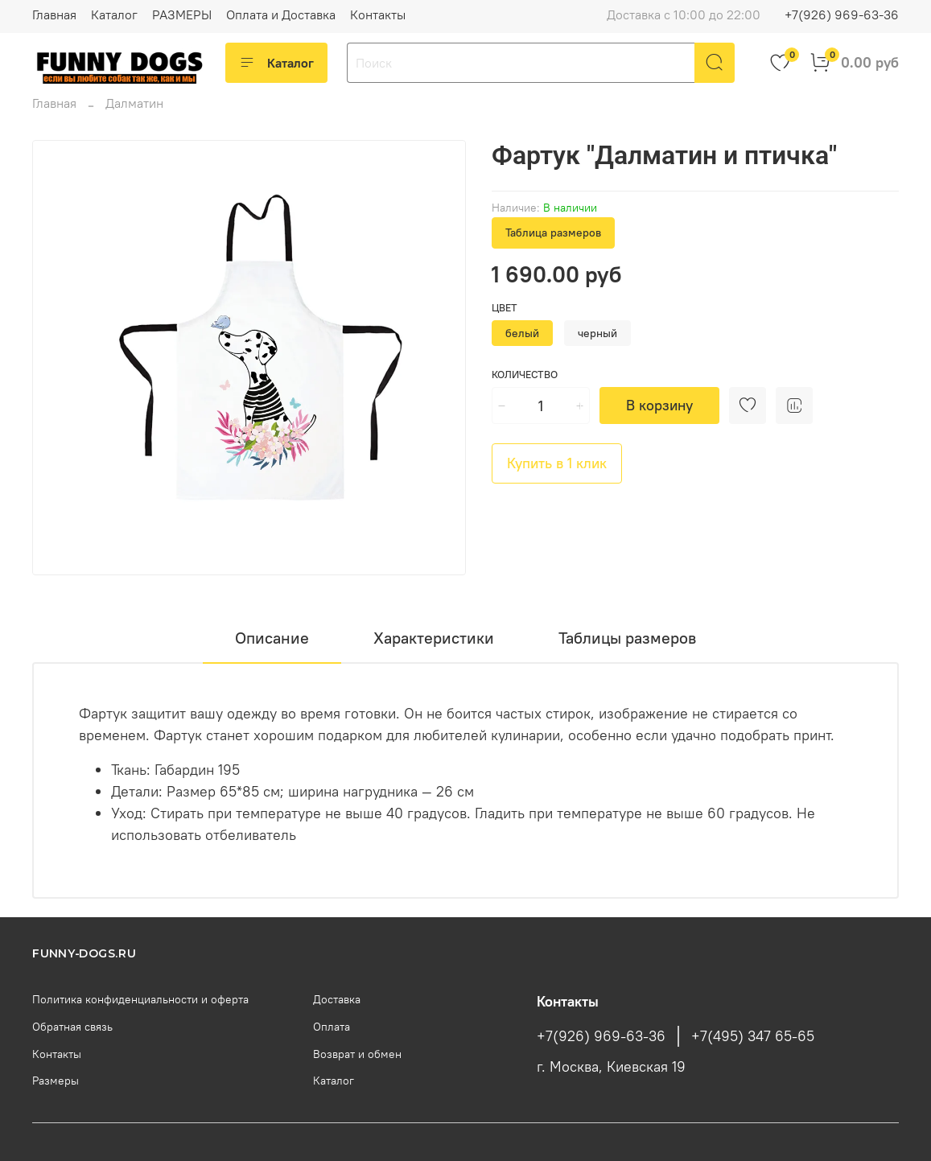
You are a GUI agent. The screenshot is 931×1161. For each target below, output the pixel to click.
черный (597, 333)
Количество (525, 374)
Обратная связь (72, 1026)
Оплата (331, 1026)
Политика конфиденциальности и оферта (140, 999)
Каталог (114, 14)
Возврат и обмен (357, 1054)
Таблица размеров (553, 232)
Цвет (504, 308)
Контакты (378, 14)
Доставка (336, 999)
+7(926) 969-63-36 (842, 14)
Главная (54, 14)
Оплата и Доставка (281, 14)
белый (522, 333)
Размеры (55, 1080)
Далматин (134, 103)
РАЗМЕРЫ (182, 14)
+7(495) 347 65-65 (752, 1036)
